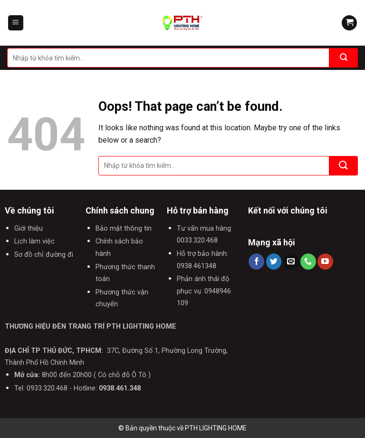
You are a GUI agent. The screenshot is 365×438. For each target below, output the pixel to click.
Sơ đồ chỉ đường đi (43, 255)
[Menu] (16, 23)
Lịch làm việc (34, 241)
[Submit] (343, 58)
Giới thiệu (28, 228)
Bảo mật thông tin (124, 228)
